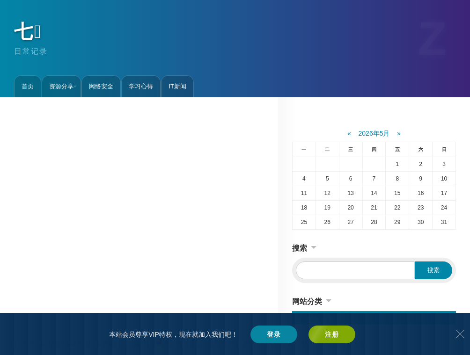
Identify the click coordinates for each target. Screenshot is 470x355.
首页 (28, 86)
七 (28, 31)
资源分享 (63, 86)
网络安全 (101, 86)
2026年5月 (374, 133)
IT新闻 (177, 86)
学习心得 (141, 86)
